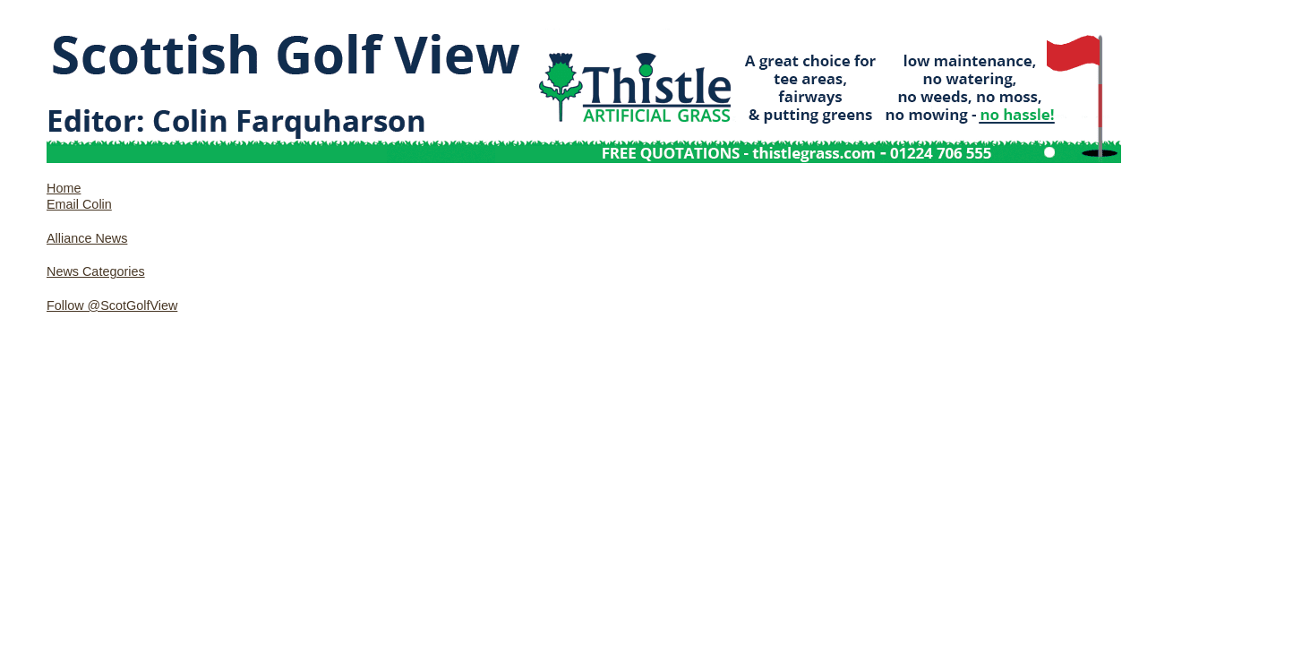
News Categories (96, 271)
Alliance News (87, 238)
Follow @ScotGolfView (112, 305)
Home (64, 188)
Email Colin (79, 204)
